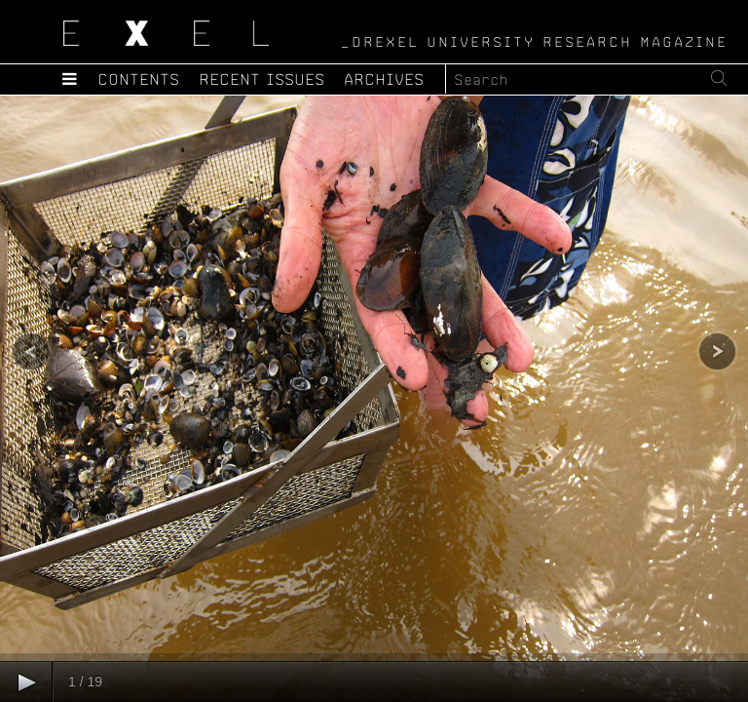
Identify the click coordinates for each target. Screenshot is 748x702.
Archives (385, 78)
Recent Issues (262, 78)
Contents (139, 78)
